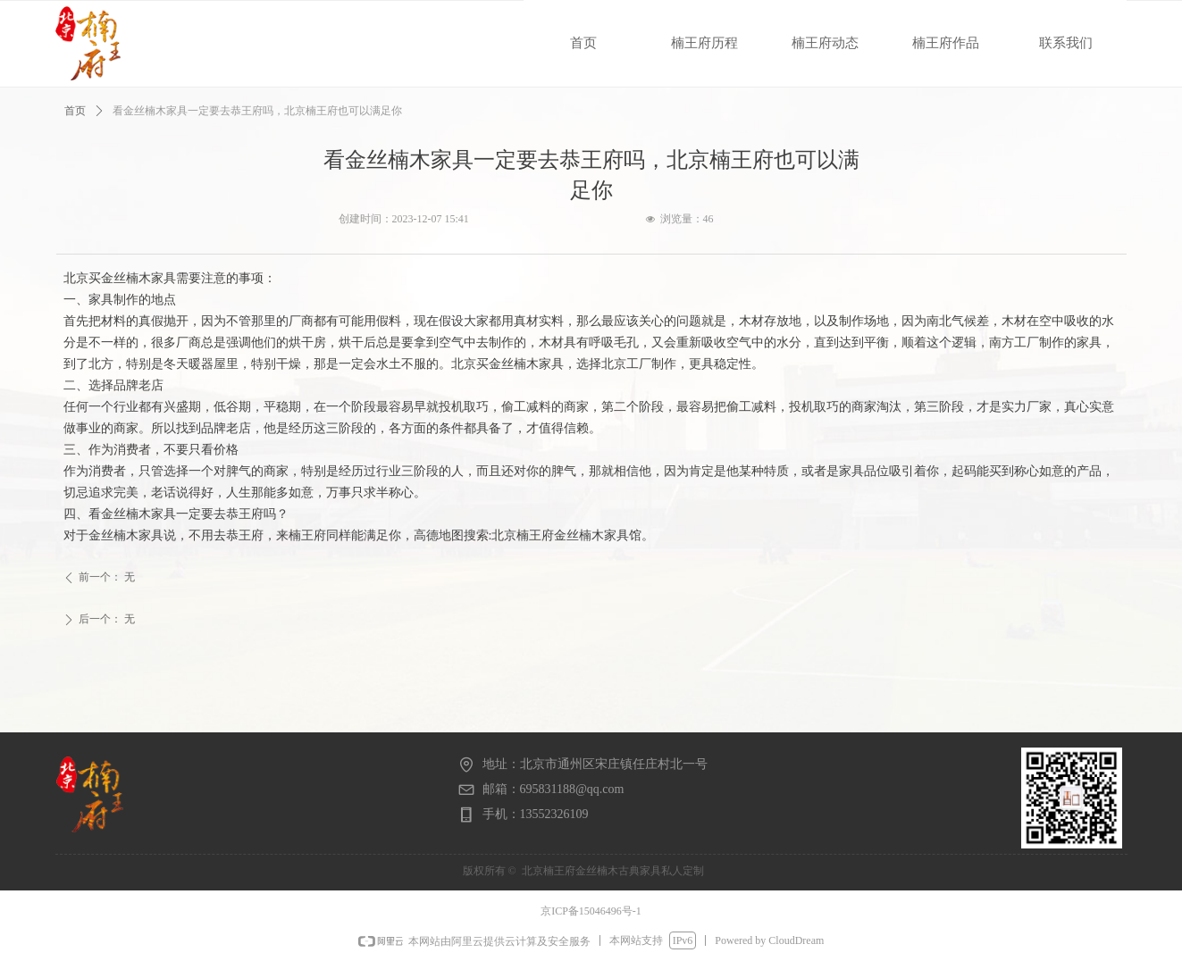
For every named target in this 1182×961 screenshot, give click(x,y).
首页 (75, 110)
